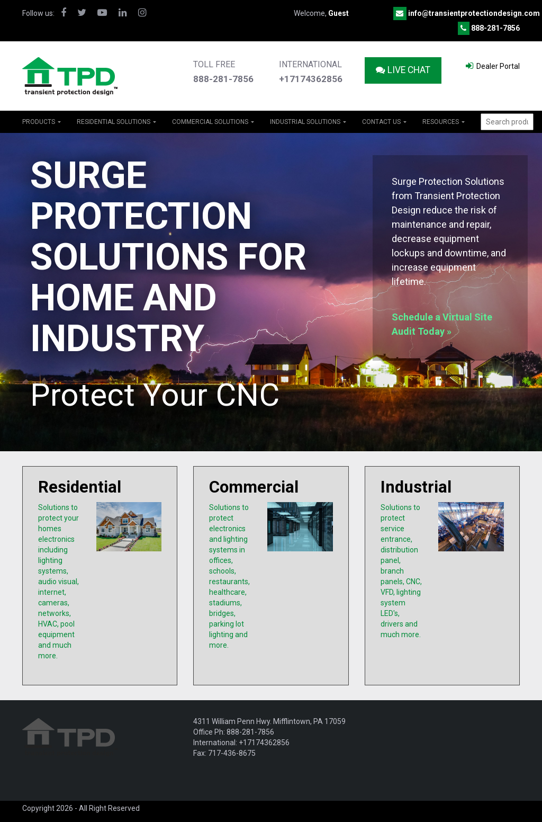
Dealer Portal (493, 65)
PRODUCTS (41, 122)
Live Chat (403, 70)
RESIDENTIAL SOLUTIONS (116, 122)
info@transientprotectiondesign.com (474, 13)
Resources (443, 122)
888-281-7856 (495, 28)
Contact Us (384, 122)
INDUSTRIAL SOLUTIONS (308, 122)
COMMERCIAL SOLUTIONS (213, 122)
